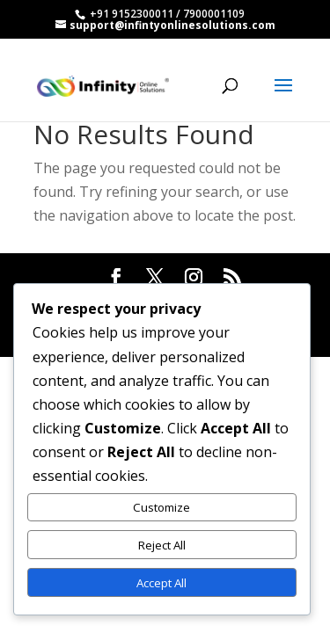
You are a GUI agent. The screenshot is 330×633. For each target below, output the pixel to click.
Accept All (161, 583)
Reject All (162, 545)
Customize (161, 507)
